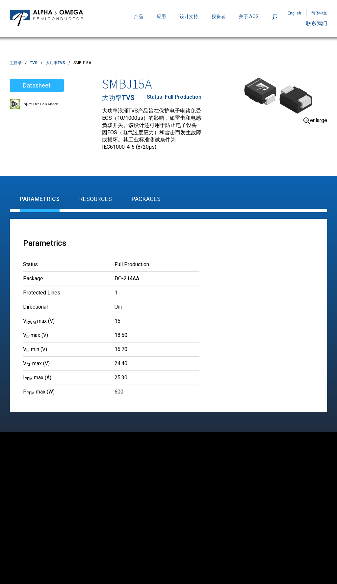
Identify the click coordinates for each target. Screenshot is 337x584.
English (294, 13)
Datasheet (37, 85)
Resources (95, 198)
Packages (146, 198)
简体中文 (319, 13)
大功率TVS (55, 63)
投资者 (218, 16)
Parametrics (40, 198)
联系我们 (316, 23)
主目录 (16, 63)
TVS (34, 63)
